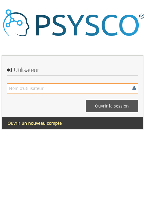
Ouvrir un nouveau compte (34, 123)
